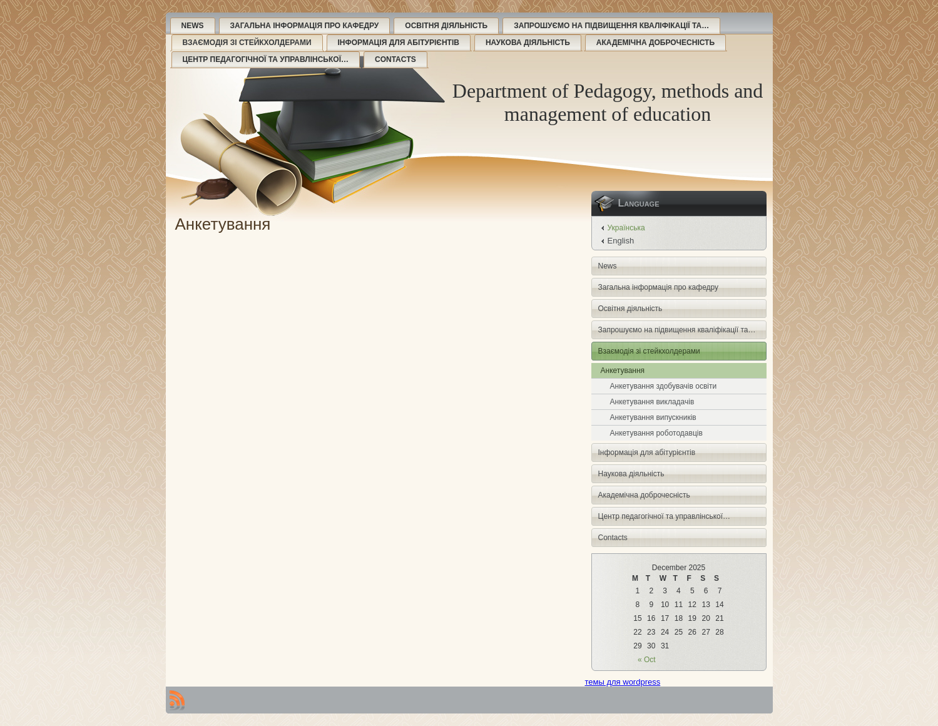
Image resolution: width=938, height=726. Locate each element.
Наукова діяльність (528, 42)
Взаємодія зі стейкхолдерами (247, 42)
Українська (626, 227)
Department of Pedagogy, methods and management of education (607, 102)
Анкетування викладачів (652, 401)
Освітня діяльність (446, 25)
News (192, 25)
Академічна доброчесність (655, 42)
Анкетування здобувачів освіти (663, 386)
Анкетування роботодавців (656, 433)
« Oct (647, 659)
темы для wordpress (623, 682)
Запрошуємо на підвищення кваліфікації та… (611, 25)
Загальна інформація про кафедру (304, 25)
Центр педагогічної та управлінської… (266, 59)
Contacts (395, 59)
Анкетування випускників (653, 417)
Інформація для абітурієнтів (398, 42)
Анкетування (623, 370)
